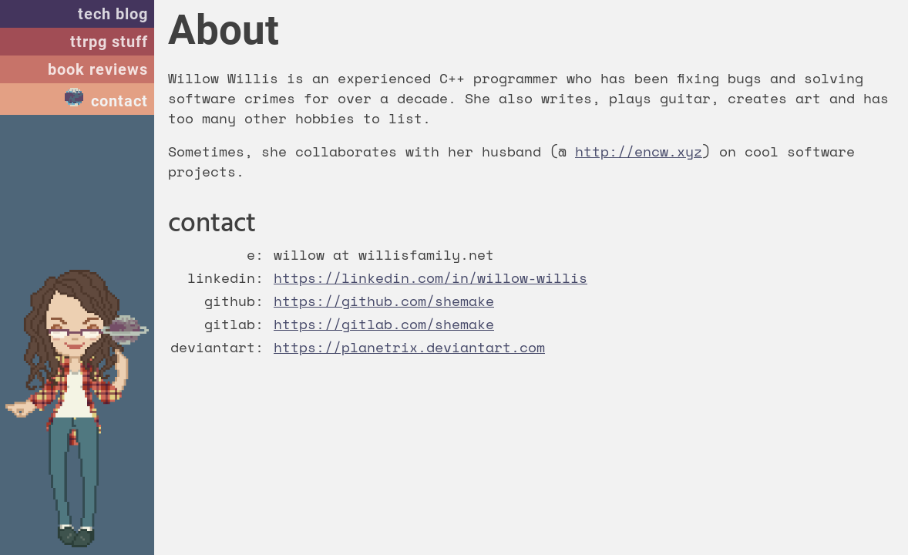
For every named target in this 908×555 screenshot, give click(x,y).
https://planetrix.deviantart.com (409, 347)
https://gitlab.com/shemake (384, 324)
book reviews (98, 69)
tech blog (113, 14)
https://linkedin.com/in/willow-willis (430, 277)
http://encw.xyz (638, 151)
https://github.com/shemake (384, 301)
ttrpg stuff (109, 41)
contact (119, 101)
